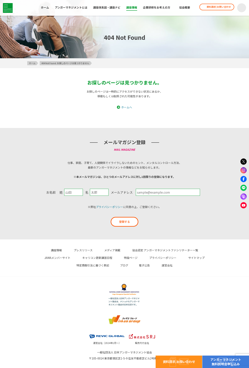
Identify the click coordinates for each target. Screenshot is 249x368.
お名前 (51, 192)
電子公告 (114, 265)
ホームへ (126, 107)
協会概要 (183, 8)
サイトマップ (144, 257)
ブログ (206, 257)
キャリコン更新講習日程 (54, 257)
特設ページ (84, 257)
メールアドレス (122, 192)
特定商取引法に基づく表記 (177, 257)
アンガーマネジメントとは (70, 8)
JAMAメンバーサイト (198, 250)
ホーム (44, 8)
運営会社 (134, 265)
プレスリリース (67, 250)
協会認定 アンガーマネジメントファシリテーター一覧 (143, 250)
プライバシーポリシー (109, 207)
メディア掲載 (93, 250)
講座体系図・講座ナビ (105, 8)
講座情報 (130, 8)
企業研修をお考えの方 (155, 8)
